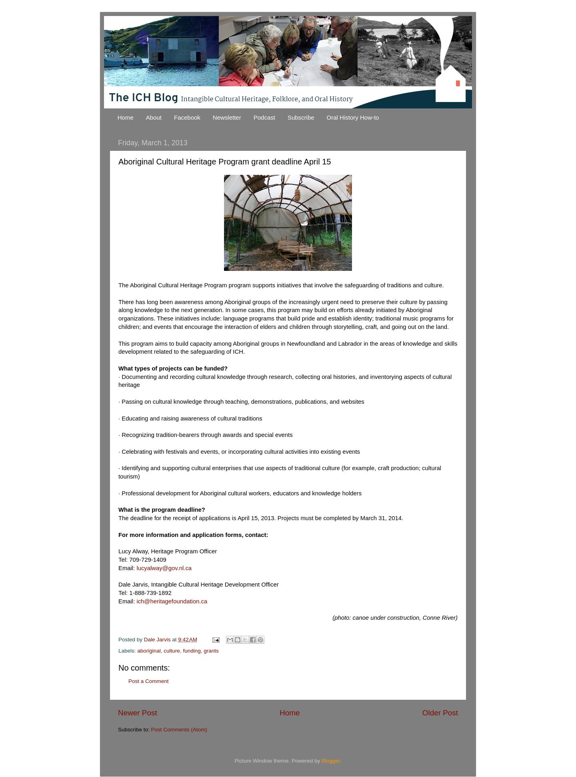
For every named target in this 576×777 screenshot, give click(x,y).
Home (126, 117)
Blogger (331, 761)
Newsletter (227, 117)
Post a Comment (148, 681)
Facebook (187, 117)
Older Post (440, 713)
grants (211, 651)
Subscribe (301, 117)
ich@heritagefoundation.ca (171, 601)
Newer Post (137, 713)
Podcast (264, 117)
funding (191, 651)
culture (172, 651)
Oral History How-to (353, 117)
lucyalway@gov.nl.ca (164, 568)
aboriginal (149, 651)
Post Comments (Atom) (179, 730)
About (154, 117)
